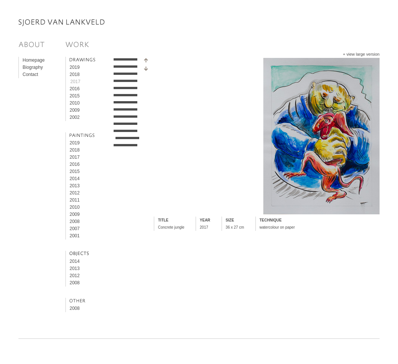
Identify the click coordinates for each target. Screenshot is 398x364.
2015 (75, 96)
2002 (75, 117)
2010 (75, 103)
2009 (75, 110)
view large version (363, 54)
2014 (75, 178)
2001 (75, 235)
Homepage (34, 60)
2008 (75, 221)
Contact (30, 74)
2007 (75, 228)
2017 (75, 81)
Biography (33, 67)
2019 (75, 67)
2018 (75, 74)
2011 (75, 200)
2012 (75, 193)
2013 (75, 185)
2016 (75, 88)
